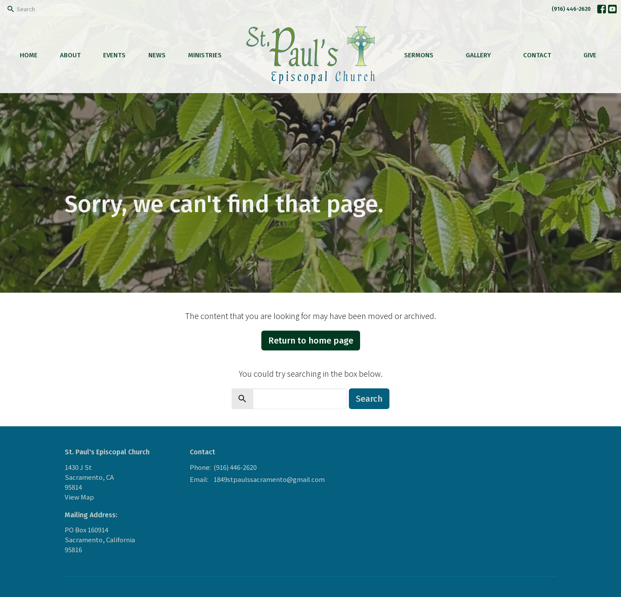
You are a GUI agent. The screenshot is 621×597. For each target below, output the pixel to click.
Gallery (478, 55)
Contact (537, 55)
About (70, 55)
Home (29, 55)
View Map (79, 496)
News (157, 55)
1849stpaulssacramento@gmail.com (269, 479)
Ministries (205, 55)
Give (589, 55)
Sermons (418, 55)
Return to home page (310, 340)
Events (114, 55)
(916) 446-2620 (571, 9)
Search (369, 399)
